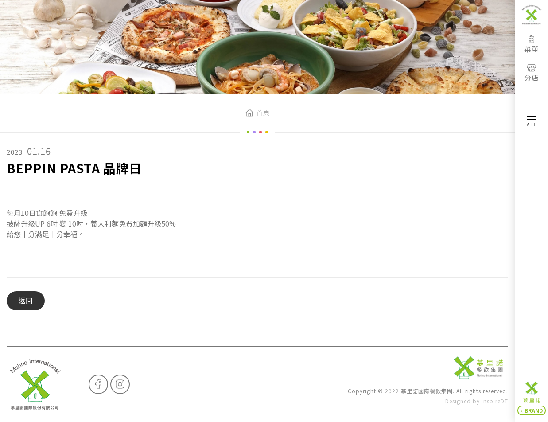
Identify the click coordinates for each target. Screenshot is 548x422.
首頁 (263, 112)
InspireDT (495, 401)
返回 (26, 300)
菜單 (531, 44)
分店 (531, 73)
